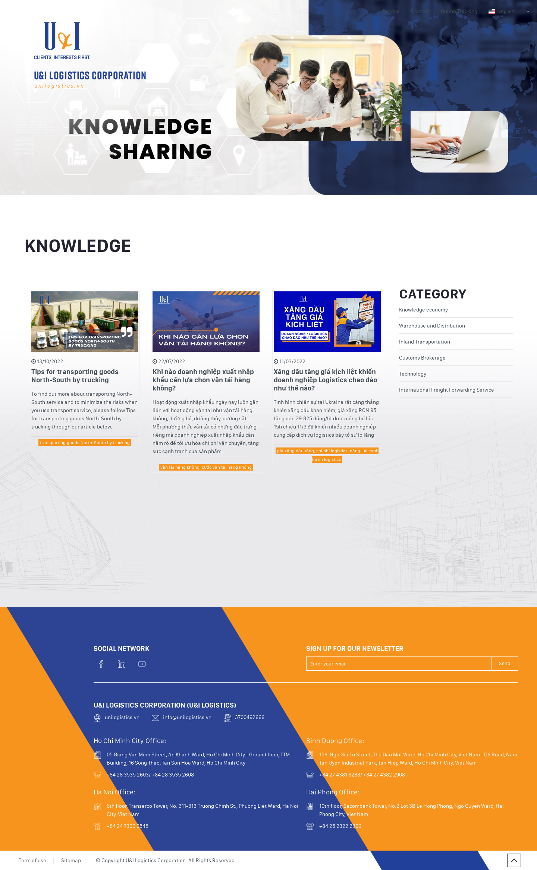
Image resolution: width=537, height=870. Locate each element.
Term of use (32, 860)
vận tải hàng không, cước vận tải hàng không (206, 482)
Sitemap (71, 860)
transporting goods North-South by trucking (85, 458)
